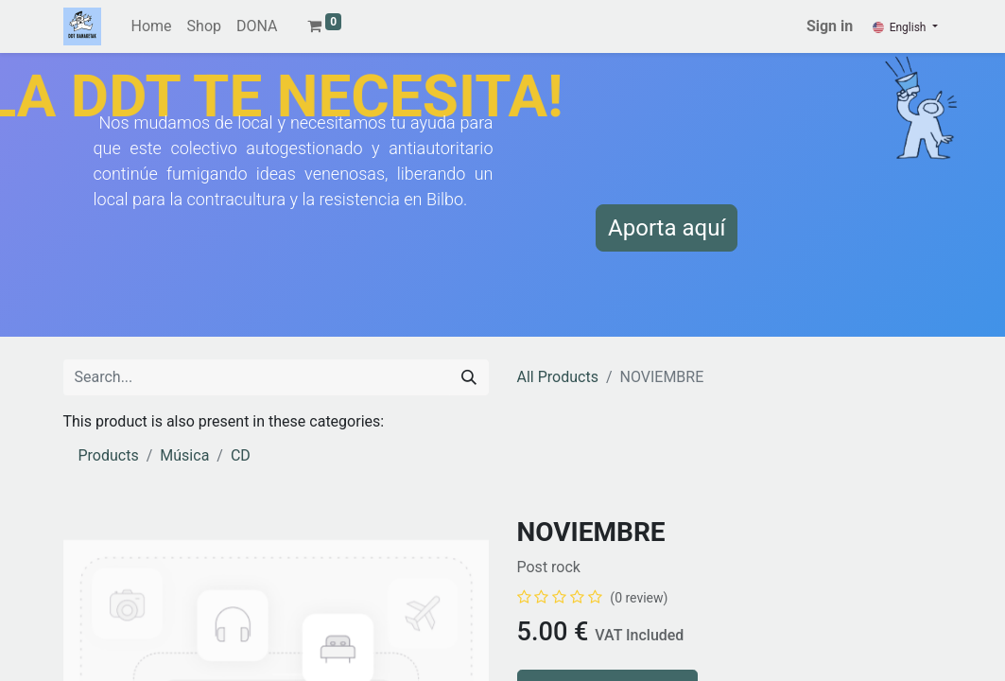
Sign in (829, 26)
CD (241, 455)
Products (108, 455)
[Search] (469, 377)
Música (184, 455)
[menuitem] (152, 26)
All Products (557, 377)
